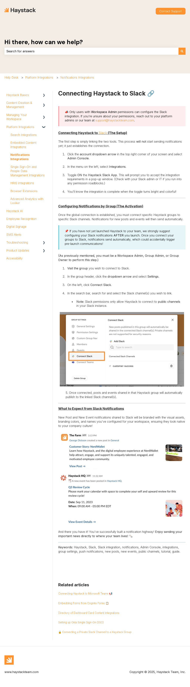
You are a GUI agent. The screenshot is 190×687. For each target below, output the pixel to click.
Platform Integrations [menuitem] (20, 127)
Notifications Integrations (77, 77)
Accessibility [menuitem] (14, 258)
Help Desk (11, 77)
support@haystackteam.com (114, 120)
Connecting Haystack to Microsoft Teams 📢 (85, 593)
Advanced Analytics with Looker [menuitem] (26, 201)
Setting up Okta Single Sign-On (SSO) (81, 622)
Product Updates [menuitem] (17, 250)
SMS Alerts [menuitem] (13, 234)
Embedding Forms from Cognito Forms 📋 (83, 603)
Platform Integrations (39, 77)
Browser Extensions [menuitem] (23, 191)
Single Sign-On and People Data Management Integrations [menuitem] (27, 171)
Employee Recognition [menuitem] (21, 219)
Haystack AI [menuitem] (14, 211)
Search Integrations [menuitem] (23, 135)
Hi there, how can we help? (43, 42)
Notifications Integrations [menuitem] (20, 157)
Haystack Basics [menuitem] (17, 95)
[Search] (182, 51)
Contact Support (170, 11)
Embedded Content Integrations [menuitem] (23, 145)
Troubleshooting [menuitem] (17, 242)
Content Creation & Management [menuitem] (19, 105)
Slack (103, 133)
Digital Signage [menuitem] (16, 226)
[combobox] (91, 51)
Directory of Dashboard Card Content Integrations (88, 612)
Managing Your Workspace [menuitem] (16, 117)
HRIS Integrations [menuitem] (22, 183)
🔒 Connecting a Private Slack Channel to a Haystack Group (95, 632)
